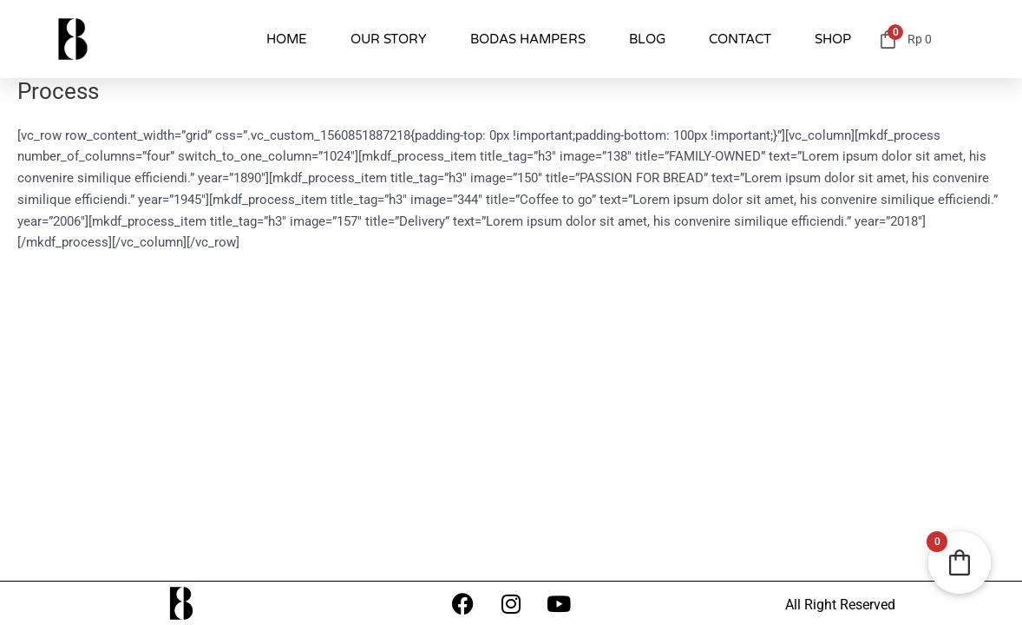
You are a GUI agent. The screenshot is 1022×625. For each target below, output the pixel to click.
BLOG (647, 39)
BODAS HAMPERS (528, 39)
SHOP (833, 39)
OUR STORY (388, 39)
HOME (286, 39)
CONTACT (740, 39)
